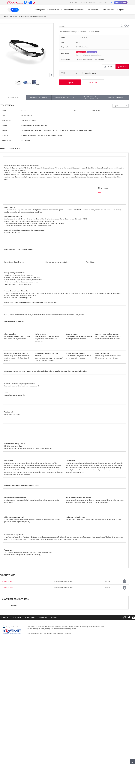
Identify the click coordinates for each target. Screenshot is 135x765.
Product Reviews (115, 98)
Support (122, 10)
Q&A (105, 3)
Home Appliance (24, 16)
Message (92, 3)
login (110, 3)
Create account (120, 3)
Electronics (13, 16)
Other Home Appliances (38, 16)
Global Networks (107, 10)
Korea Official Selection (75, 10)
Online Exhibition (54, 10)
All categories (39, 10)
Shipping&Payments (38, 98)
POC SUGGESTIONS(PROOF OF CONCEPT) (89, 98)
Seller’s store (93, 10)
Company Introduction (64, 98)
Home (6, 16)
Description (13, 98)
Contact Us (83, 3)
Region (99, 3)
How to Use (74, 3)
